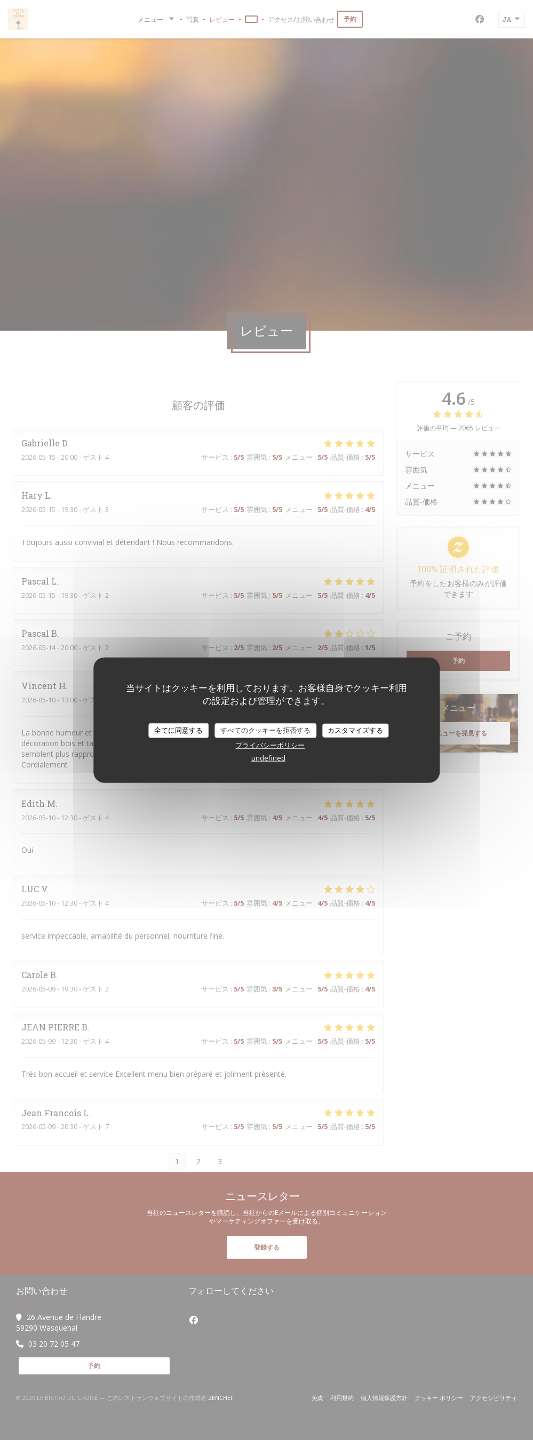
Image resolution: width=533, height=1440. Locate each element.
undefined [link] (268, 757)
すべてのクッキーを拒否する (265, 730)
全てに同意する (178, 730)
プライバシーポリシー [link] (270, 744)
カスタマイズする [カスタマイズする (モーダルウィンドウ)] (355, 730)
